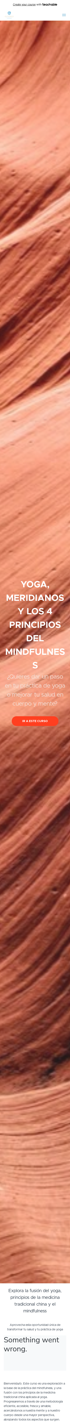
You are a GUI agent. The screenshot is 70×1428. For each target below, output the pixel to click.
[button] (64, 14)
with (35, 4)
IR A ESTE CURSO (35, 721)
